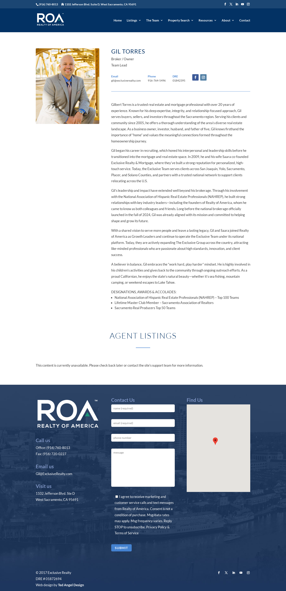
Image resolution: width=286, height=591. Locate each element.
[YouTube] (242, 4)
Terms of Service (127, 533)
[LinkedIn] (236, 4)
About (226, 20)
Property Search (179, 20)
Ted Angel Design (71, 585)
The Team (152, 20)
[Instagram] (248, 4)
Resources (206, 20)
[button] (215, 442)
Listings (132, 20)
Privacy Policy (156, 527)
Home (118, 20)
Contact (244, 20)
